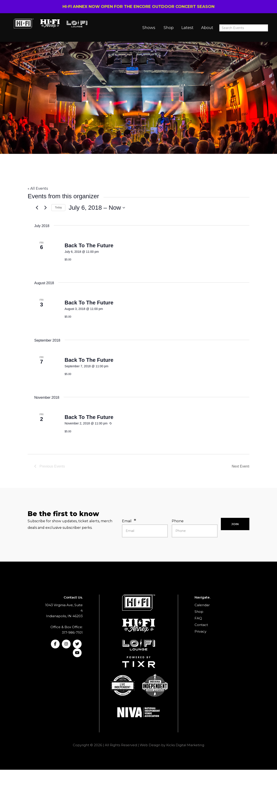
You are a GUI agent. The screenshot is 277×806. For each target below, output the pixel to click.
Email (127, 521)
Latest (187, 27)
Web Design (150, 745)
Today (58, 207)
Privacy (200, 631)
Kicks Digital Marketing (185, 745)
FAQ (198, 618)
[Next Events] (45, 207)
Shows (148, 27)
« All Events (38, 188)
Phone (178, 521)
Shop (169, 27)
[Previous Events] (36, 207)
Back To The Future (89, 245)
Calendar (202, 605)
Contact (201, 625)
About (207, 27)
